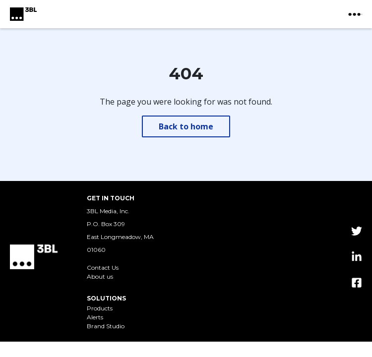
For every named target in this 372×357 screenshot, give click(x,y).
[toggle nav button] (355, 14)
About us (100, 276)
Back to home (186, 126)
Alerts (95, 317)
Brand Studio (105, 326)
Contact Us (103, 267)
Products (100, 308)
